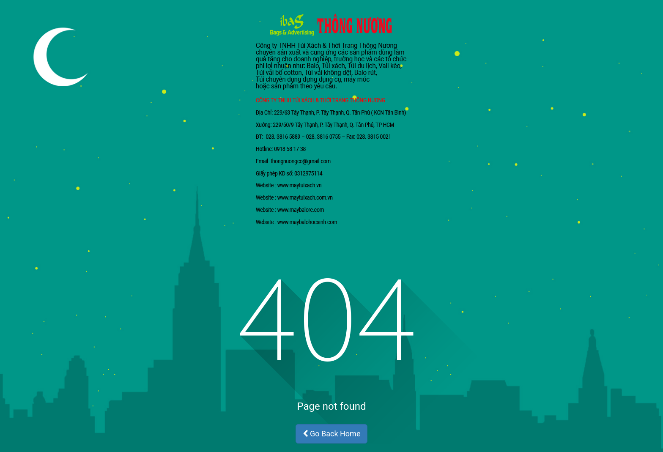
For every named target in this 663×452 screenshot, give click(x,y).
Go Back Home (332, 433)
